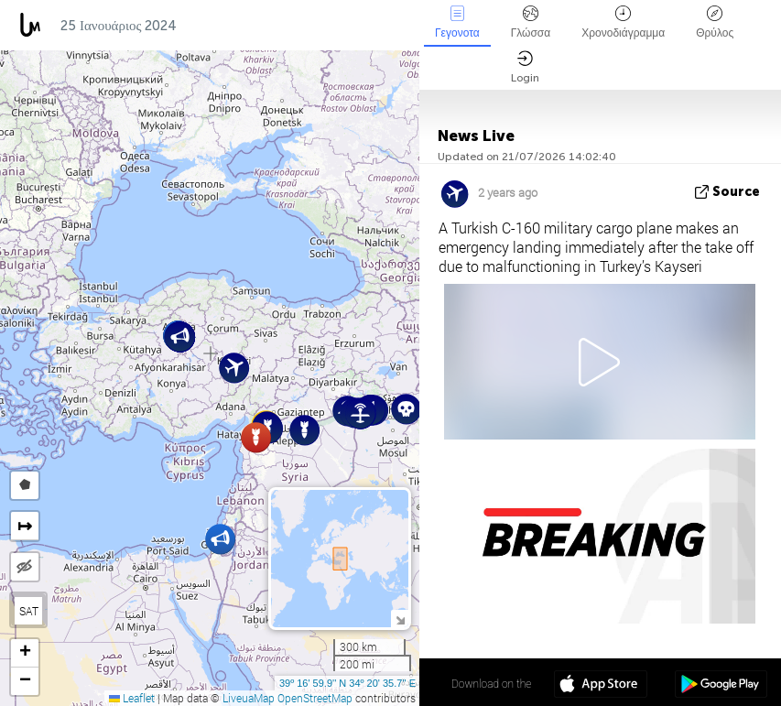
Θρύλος (714, 22)
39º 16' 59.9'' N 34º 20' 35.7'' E (347, 683)
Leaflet (132, 697)
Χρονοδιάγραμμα (623, 22)
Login (525, 67)
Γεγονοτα (457, 22)
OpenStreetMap (315, 697)
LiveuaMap (248, 697)
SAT (28, 610)
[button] (406, 409)
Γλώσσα (531, 22)
